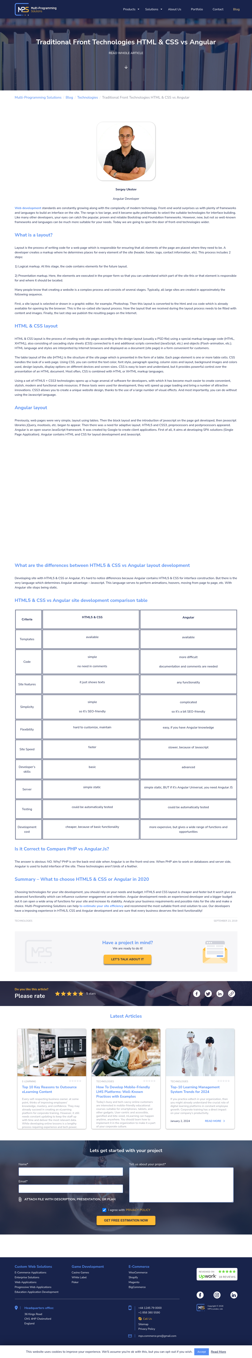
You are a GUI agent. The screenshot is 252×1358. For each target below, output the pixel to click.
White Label (79, 1277)
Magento (134, 1282)
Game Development (88, 1266)
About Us (174, 9)
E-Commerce (139, 1266)
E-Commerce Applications (30, 1272)
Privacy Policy (146, 1329)
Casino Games (80, 1272)
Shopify (133, 1277)
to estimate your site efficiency (102, 906)
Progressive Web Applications (33, 1287)
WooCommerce (138, 1272)
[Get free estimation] (126, 1243)
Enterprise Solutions (27, 1277)
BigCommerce (137, 1287)
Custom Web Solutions (33, 1266)
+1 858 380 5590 (149, 1312)
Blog (236, 9)
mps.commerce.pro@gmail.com (157, 1336)
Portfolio (197, 9)
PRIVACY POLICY (138, 1233)
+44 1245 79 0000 (150, 1308)
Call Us (145, 1319)
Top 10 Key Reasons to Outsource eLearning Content (51, 1090)
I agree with (126, 1232)
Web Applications (26, 1282)
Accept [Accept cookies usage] (201, 1351)
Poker (75, 1282)
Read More (218, 1352)
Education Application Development (36, 1292)
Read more (67, 1144)
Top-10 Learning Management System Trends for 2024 (200, 1090)
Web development (28, 208)
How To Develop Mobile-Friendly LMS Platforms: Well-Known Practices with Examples (126, 1090)
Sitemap (143, 1324)
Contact (218, 9)
